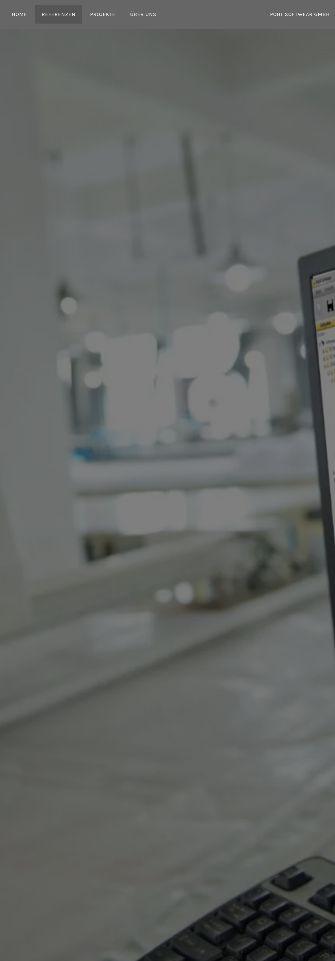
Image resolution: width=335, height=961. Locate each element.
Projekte (102, 14)
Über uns (143, 14)
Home (19, 14)
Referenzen (58, 14)
